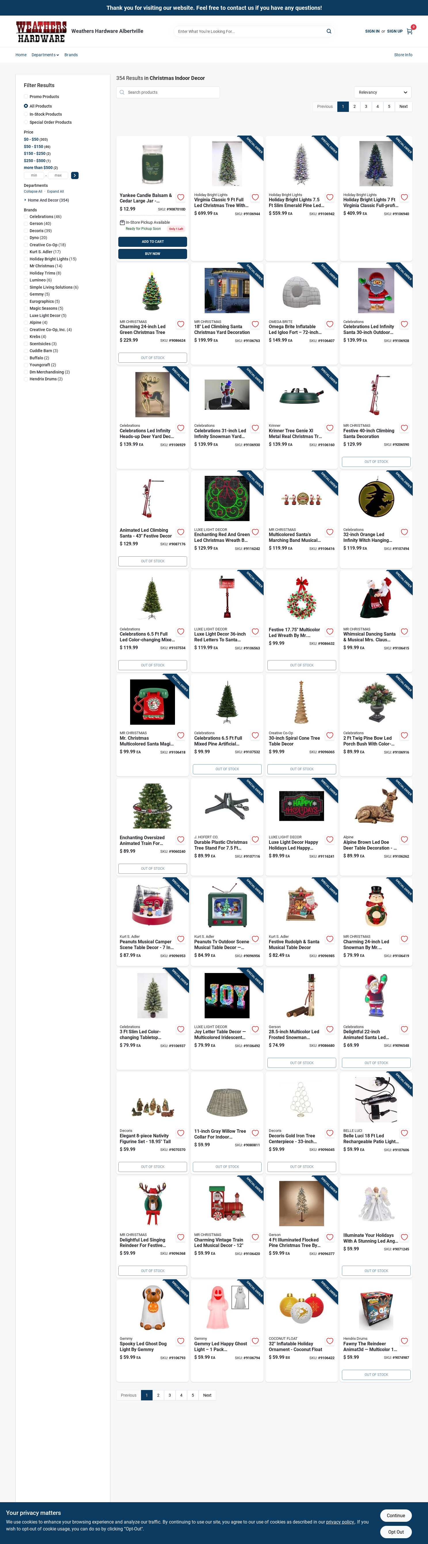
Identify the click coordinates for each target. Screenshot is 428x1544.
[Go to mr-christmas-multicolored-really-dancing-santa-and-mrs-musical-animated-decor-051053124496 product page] (376, 621)
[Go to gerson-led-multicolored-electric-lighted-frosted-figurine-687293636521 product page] (301, 1019)
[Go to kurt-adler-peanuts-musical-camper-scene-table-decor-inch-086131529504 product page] (152, 922)
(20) (38, 237)
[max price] (58, 175)
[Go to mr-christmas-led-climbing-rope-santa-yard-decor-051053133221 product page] (227, 314)
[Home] (41, 31)
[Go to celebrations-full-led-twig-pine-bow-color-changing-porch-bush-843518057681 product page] (376, 725)
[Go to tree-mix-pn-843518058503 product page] (152, 621)
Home (21, 54)
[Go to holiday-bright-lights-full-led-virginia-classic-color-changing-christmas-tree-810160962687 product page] (376, 198)
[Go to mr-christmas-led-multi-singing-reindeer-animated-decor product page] (152, 1227)
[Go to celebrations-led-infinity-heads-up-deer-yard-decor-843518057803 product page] (152, 418)
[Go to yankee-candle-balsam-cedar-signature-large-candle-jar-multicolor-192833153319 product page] (152, 198)
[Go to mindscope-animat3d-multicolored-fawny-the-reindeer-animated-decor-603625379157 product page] (376, 1331)
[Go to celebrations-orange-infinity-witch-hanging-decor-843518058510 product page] (376, 519)
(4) (38, 322)
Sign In (372, 31)
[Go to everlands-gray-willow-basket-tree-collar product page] (227, 1123)
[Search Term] (254, 31)
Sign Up (395, 31)
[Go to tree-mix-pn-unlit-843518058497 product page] (227, 725)
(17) (45, 251)
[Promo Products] (26, 96)
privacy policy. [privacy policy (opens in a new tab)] (340, 1522)
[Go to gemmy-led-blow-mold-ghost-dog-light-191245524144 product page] (152, 1331)
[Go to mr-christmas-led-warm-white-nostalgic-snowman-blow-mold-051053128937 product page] (376, 922)
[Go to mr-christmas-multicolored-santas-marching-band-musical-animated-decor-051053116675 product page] (301, 519)
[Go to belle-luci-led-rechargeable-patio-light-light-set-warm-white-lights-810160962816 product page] (376, 1123)
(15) (53, 259)
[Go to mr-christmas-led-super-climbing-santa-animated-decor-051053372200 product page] (376, 418)
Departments (44, 54)
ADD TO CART (153, 242)
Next (404, 106)
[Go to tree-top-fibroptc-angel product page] (376, 1227)
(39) (41, 230)
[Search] (329, 31)
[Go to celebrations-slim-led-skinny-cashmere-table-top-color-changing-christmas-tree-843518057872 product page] (152, 1019)
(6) (41, 280)
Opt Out (396, 1532)
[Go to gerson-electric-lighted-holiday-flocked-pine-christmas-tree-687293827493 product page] (301, 1227)
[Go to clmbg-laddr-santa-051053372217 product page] (152, 519)
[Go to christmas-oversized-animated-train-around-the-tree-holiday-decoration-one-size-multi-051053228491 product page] (152, 827)
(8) (45, 273)
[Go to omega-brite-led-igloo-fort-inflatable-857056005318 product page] (301, 314)
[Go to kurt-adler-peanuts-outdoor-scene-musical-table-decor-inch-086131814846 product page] (227, 922)
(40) (40, 223)
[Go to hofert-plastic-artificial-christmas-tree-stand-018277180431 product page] (227, 827)
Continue (396, 1515)
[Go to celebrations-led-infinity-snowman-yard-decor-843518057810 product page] (227, 418)
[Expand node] (26, 200)
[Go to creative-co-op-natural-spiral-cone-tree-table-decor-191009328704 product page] (301, 725)
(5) (40, 294)
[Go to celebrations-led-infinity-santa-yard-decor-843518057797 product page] (376, 314)
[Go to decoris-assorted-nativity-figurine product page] (152, 1123)
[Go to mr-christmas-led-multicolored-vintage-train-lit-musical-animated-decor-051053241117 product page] (227, 1227)
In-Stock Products (46, 114)
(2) (39, 358)
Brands (71, 54)
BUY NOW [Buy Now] (152, 254)
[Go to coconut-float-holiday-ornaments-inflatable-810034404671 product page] (301, 1331)
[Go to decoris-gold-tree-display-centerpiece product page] (301, 1123)
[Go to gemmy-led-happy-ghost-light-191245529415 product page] (227, 1331)
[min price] (34, 175)
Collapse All (33, 191)
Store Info (403, 54)
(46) (46, 216)
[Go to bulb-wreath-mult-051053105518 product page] (301, 621)
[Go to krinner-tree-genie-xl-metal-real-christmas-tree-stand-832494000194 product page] (301, 418)
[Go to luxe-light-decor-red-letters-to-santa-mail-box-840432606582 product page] (227, 621)
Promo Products (44, 96)
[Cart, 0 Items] (409, 31)
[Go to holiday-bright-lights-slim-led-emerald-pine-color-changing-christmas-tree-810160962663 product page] (301, 198)
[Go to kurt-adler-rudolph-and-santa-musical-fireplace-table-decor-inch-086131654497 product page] (301, 922)
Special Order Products (51, 122)
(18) (48, 245)
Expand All (55, 191)
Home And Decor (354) (48, 200)
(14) (46, 266)
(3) (43, 343)
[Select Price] (75, 175)
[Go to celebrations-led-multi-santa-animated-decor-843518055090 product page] (376, 1019)
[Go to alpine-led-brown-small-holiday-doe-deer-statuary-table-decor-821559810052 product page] (376, 827)
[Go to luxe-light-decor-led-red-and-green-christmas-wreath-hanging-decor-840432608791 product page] (227, 519)
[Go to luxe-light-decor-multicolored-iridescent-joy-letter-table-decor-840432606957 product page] (227, 1019)
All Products (41, 106)
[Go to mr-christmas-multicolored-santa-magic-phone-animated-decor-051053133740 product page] (152, 725)
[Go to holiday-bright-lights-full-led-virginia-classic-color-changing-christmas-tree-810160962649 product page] (227, 198)
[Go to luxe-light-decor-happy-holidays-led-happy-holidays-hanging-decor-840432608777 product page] (301, 827)
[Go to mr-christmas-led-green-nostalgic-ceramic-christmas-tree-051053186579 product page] (152, 314)
